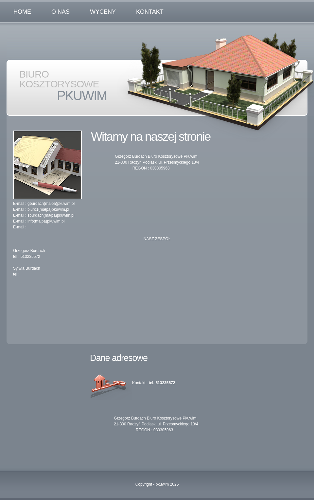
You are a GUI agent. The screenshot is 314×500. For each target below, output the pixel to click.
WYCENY (103, 12)
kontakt (150, 12)
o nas (60, 12)
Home (22, 12)
